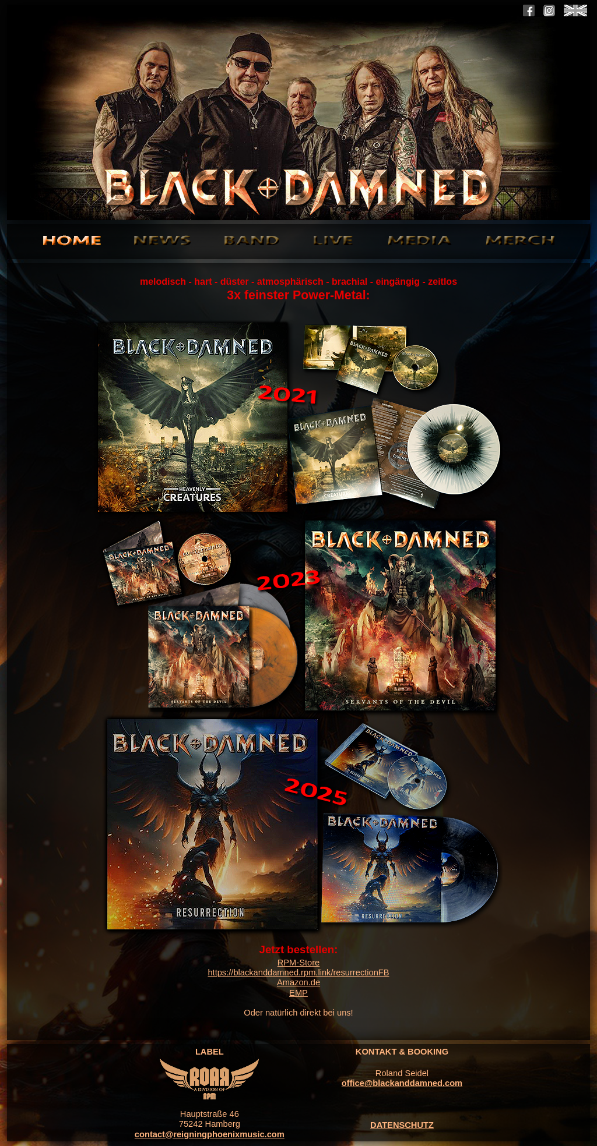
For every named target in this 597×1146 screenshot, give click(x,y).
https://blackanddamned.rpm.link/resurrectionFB (298, 972)
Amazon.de (298, 982)
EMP (298, 993)
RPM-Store (298, 962)
